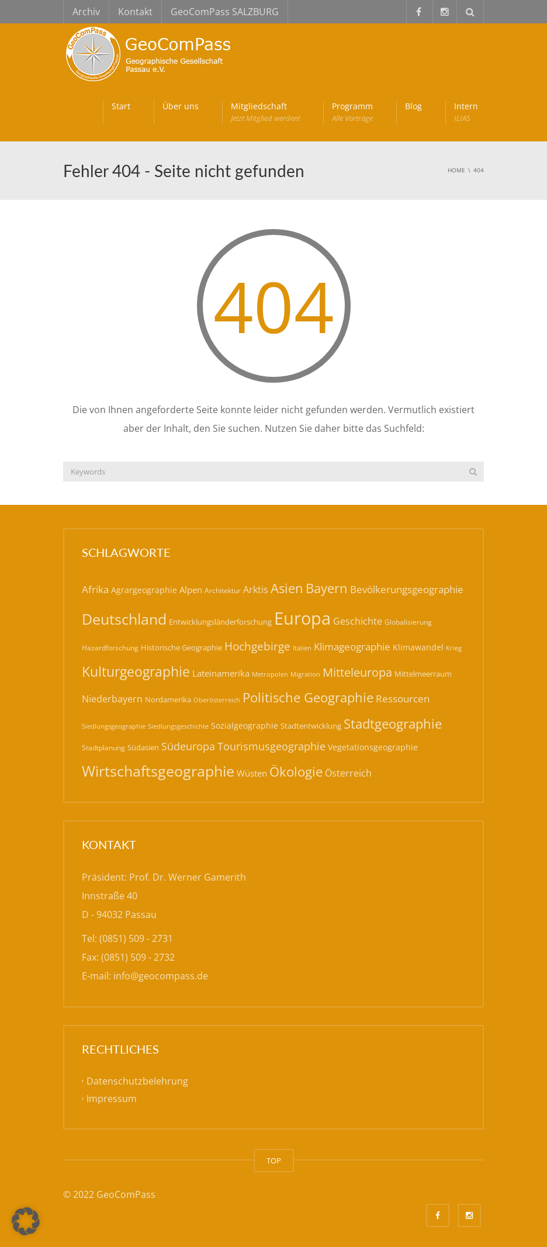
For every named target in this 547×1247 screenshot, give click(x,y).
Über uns (180, 106)
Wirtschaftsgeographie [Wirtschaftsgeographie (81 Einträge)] (158, 771)
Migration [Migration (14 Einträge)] (305, 674)
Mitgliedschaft (265, 112)
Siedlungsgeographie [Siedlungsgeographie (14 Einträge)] (114, 726)
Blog (413, 106)
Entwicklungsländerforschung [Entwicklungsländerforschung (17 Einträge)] (220, 621)
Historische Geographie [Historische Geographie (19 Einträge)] (181, 647)
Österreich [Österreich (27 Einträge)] (348, 773)
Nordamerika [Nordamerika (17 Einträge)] (168, 699)
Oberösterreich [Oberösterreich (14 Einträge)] (216, 699)
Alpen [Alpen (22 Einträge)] (190, 589)
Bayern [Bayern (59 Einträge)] (327, 588)
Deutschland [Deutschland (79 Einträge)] (124, 619)
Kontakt (135, 11)
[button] (25, 1221)
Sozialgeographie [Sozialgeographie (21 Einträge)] (244, 725)
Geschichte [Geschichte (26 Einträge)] (357, 621)
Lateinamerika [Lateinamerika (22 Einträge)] (221, 673)
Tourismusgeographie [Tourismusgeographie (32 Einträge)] (271, 746)
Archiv (86, 11)
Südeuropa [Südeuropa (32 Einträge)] (188, 746)
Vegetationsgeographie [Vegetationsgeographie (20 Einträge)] (373, 747)
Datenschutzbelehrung (137, 1081)
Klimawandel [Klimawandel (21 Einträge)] (418, 647)
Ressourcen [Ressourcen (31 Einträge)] (403, 698)
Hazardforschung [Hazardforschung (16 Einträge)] (110, 648)
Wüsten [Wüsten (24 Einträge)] (252, 773)
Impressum (111, 1098)
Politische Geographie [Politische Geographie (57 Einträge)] (308, 697)
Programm (352, 112)
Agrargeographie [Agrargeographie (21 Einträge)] (144, 589)
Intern (466, 112)
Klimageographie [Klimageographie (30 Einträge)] (352, 646)
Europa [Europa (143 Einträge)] (302, 618)
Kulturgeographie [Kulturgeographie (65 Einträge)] (136, 671)
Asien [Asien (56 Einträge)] (287, 588)
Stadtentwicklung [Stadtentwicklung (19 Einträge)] (311, 726)
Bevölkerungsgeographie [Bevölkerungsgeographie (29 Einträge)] (406, 589)
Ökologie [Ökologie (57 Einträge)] (296, 771)
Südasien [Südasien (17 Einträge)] (143, 747)
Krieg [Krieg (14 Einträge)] (454, 647)
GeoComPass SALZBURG (225, 11)
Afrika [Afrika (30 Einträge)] (95, 589)
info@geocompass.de (160, 975)
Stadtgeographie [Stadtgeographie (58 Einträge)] (393, 723)
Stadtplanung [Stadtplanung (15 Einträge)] (103, 747)
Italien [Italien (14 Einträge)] (302, 647)
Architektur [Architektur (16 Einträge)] (223, 590)
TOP (273, 1160)
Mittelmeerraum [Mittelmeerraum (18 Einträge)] (423, 673)
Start (121, 106)
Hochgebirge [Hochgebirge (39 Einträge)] (257, 646)
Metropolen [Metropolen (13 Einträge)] (270, 674)
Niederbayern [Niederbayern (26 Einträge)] (112, 698)
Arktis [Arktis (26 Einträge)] (255, 589)
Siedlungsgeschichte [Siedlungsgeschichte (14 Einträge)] (178, 726)
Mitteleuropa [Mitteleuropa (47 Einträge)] (357, 672)
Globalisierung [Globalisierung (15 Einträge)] (408, 622)
